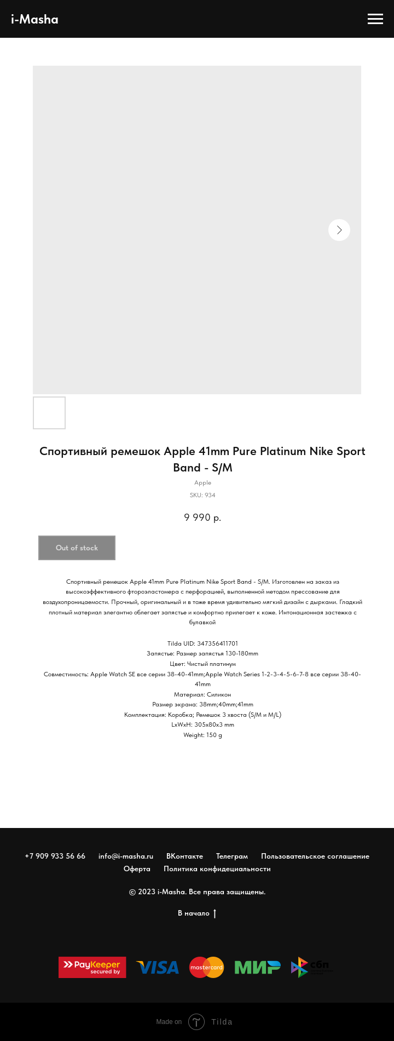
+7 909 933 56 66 (55, 856)
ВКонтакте (184, 856)
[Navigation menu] (375, 19)
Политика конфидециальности (217, 868)
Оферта (137, 868)
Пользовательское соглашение (315, 856)
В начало (197, 913)
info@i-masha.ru (126, 856)
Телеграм (232, 856)
